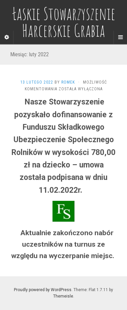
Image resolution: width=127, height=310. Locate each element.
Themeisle (63, 296)
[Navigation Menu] (120, 37)
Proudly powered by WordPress (42, 289)
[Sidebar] (7, 37)
